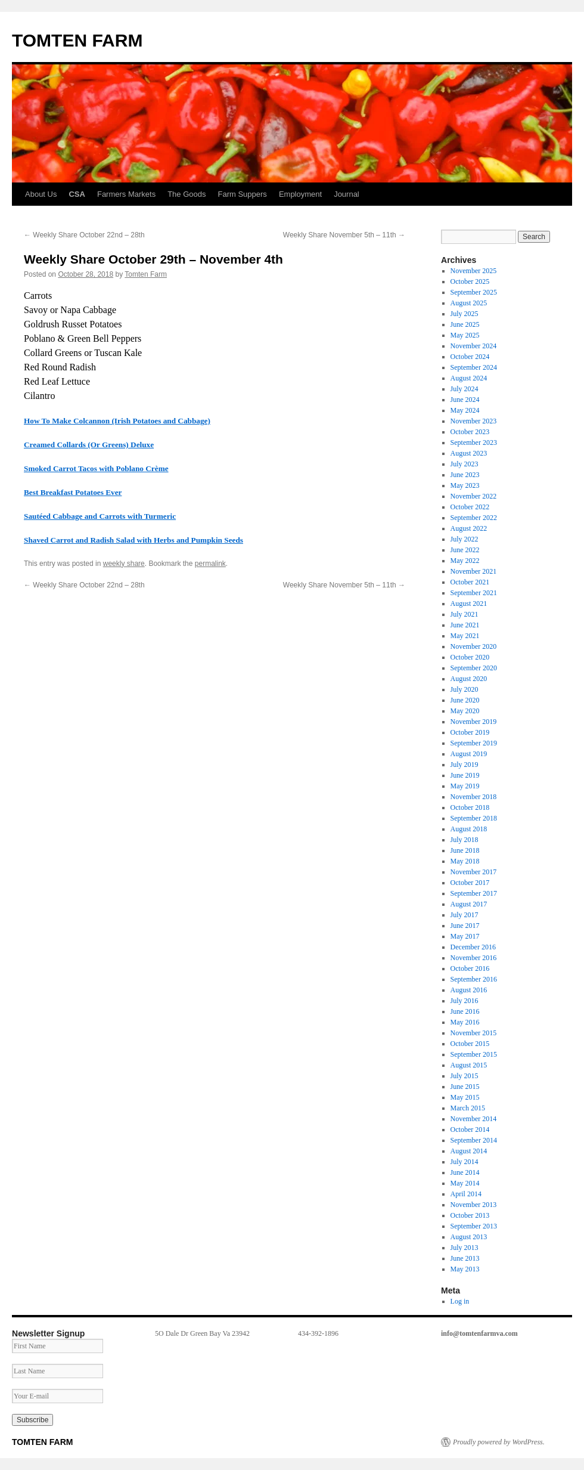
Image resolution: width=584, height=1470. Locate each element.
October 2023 (470, 432)
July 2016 (465, 1000)
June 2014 (465, 1172)
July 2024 (465, 389)
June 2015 (465, 1086)
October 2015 (470, 1043)
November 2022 (474, 496)
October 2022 (470, 507)
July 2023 (465, 464)
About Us (41, 194)
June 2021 (465, 625)
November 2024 (474, 346)
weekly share (124, 563)
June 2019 (465, 775)
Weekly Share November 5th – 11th (344, 235)
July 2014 (465, 1162)
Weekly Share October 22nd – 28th (84, 235)
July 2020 (465, 689)
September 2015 (474, 1054)
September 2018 (474, 818)
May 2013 (465, 1269)
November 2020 (474, 646)
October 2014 (470, 1129)
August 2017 (469, 904)
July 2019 (465, 764)
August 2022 (469, 528)
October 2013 (470, 1215)
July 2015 (465, 1076)
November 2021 (474, 571)
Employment (300, 194)
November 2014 (474, 1119)
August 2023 (469, 453)
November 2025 (474, 271)
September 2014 (474, 1140)
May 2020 (465, 711)
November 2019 (474, 721)
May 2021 (465, 636)
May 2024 (465, 410)
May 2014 (465, 1183)
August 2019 (469, 754)
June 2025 (465, 324)
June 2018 (465, 850)
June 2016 (465, 1011)
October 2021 (470, 582)
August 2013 (469, 1237)
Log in (460, 1301)
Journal (346, 194)
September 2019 (474, 743)
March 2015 (468, 1108)
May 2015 (465, 1097)
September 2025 (474, 292)
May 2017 (465, 936)
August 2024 (469, 378)
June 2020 (465, 700)
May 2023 (465, 485)
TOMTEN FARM (77, 40)
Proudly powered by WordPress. (499, 1442)
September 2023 (474, 442)
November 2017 (474, 872)
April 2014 (466, 1194)
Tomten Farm (146, 274)
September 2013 (474, 1226)
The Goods (186, 194)
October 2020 (470, 657)
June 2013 (465, 1258)
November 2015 (474, 1033)
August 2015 (469, 1065)
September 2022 (474, 517)
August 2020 (469, 678)
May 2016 (465, 1022)
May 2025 (465, 335)
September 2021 (474, 593)
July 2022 (465, 539)
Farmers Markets (126, 194)
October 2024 (470, 356)
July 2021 (465, 614)
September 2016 (474, 979)
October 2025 (470, 281)
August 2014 (469, 1151)
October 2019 (470, 732)
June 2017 (465, 925)
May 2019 (465, 786)
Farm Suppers (242, 194)
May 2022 (465, 560)
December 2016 (473, 947)
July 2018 (465, 839)
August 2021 (469, 603)
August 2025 (469, 303)
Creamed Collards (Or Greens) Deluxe (89, 444)
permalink (210, 563)
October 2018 (470, 807)
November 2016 (474, 958)
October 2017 (470, 882)
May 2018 (465, 861)
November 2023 (474, 421)
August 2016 (469, 990)
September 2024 (474, 367)
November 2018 (474, 797)
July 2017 (465, 915)
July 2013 (465, 1247)
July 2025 (465, 314)
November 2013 (474, 1204)
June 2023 (465, 475)
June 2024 (465, 399)
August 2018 (469, 829)
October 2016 (470, 968)
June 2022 (465, 550)
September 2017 (474, 893)
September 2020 (474, 668)
